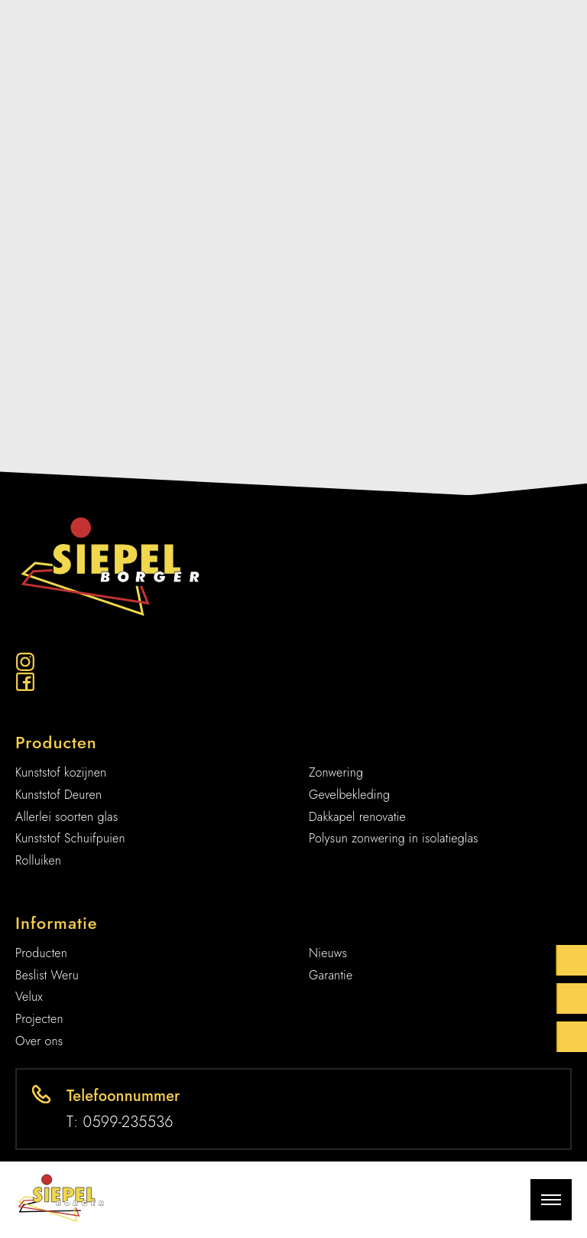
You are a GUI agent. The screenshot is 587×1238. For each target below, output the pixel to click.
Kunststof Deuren (58, 794)
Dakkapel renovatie (357, 817)
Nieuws (328, 953)
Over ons (39, 1041)
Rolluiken (38, 860)
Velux (29, 996)
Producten (41, 953)
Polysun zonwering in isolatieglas (393, 838)
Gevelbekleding (349, 794)
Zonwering (336, 772)
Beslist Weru (47, 975)
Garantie (330, 975)
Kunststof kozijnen (60, 772)
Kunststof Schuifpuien (70, 838)
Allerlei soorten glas (66, 817)
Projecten (39, 1019)
